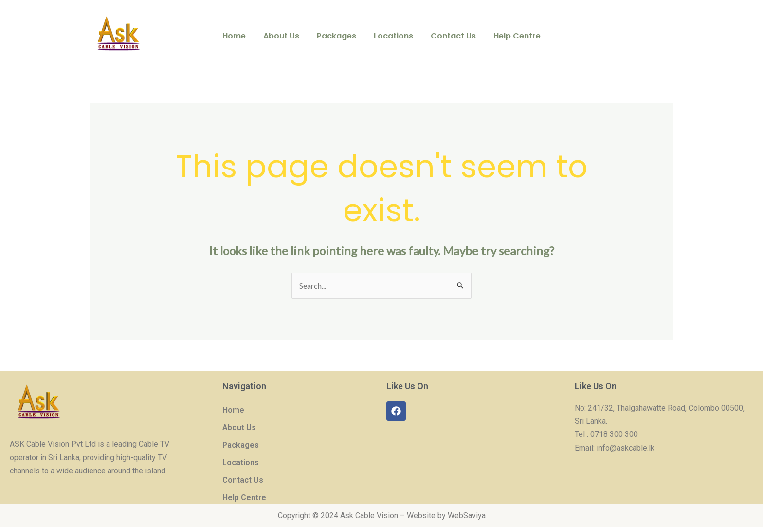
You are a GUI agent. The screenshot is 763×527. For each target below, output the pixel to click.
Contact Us (450, 35)
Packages (337, 35)
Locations (392, 35)
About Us (284, 35)
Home (239, 35)
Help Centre (512, 35)
